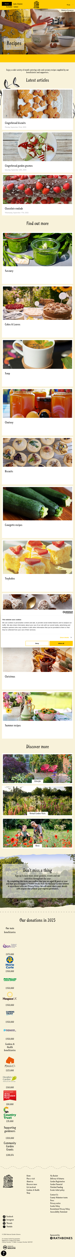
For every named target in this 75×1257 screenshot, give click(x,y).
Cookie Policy (55, 1206)
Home (29, 1175)
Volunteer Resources (67, 10)
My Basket (9, 7)
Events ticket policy (57, 1190)
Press (52, 1200)
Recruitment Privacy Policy (60, 1209)
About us (30, 1181)
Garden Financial (56, 1184)
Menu (68, 5)
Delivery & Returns (57, 1178)
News (37, 845)
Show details (64, 637)
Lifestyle (37, 781)
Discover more (32, 1184)
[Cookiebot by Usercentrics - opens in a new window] (64, 612)
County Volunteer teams (59, 1197)
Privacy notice (55, 1203)
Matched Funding (56, 1187)
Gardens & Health (33, 1190)
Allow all (61, 643)
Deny (37, 643)
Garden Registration (57, 1181)
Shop (28, 1193)
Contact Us (54, 1194)
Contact (16, 7)
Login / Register (18, 4)
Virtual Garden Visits (37, 813)
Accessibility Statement (58, 1212)
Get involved (31, 1187)
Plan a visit (31, 1178)
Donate (7, 4)
